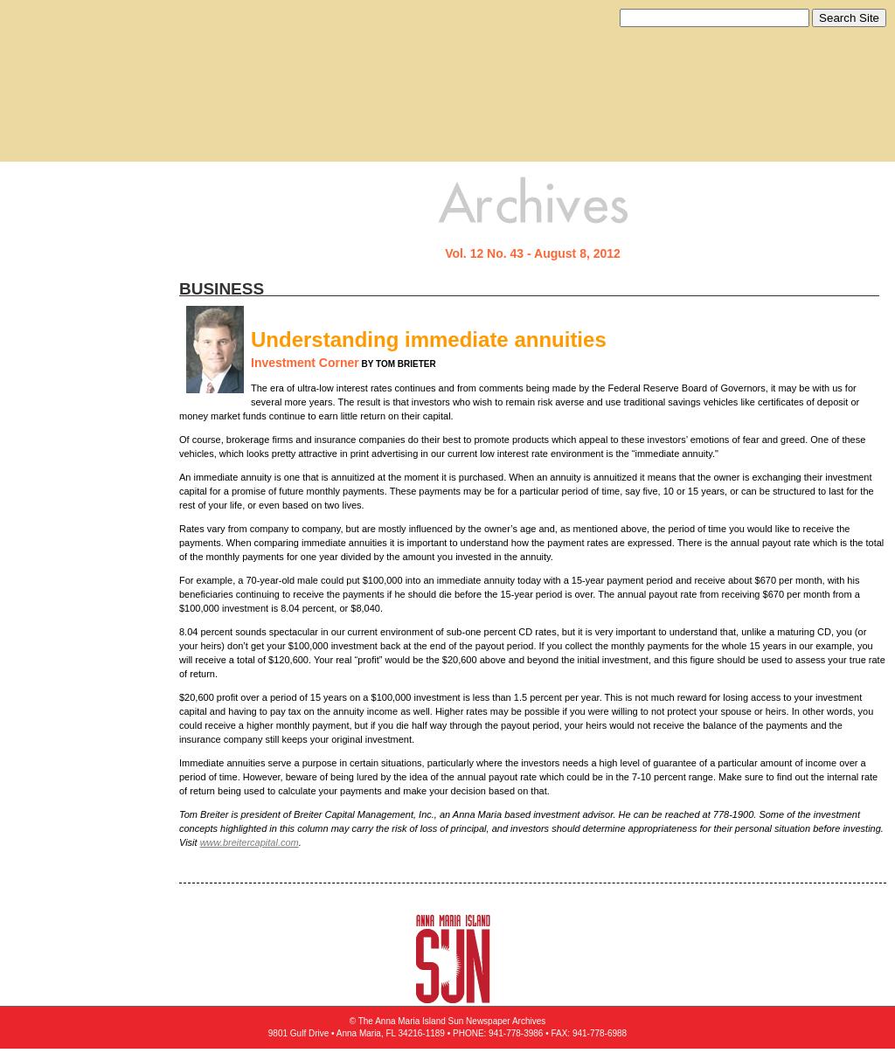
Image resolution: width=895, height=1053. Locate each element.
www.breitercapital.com (249, 842)
